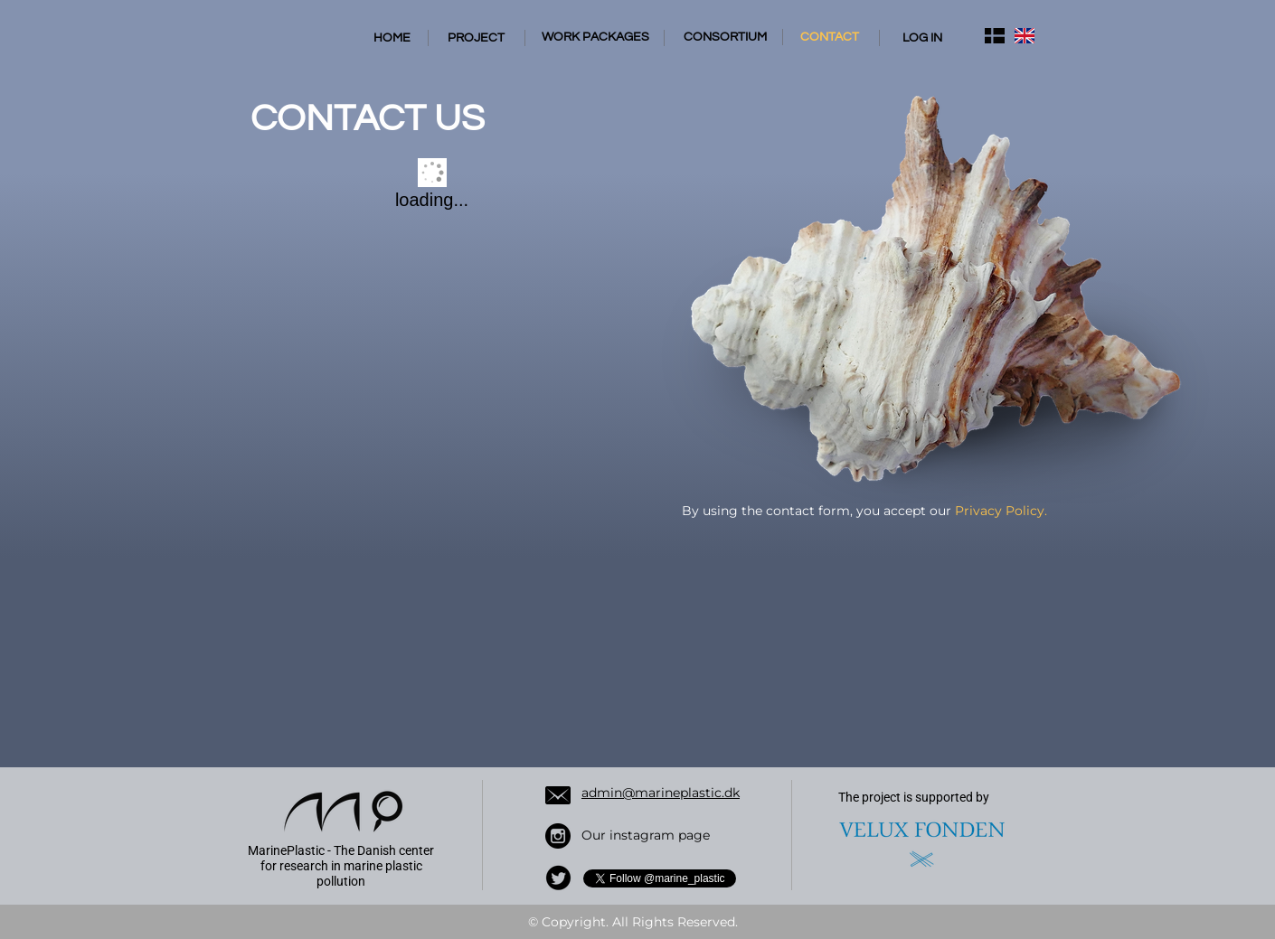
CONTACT (829, 37)
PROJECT (476, 38)
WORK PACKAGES (595, 37)
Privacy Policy (999, 510)
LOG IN (922, 38)
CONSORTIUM (725, 37)
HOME (392, 38)
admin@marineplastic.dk (660, 792)
